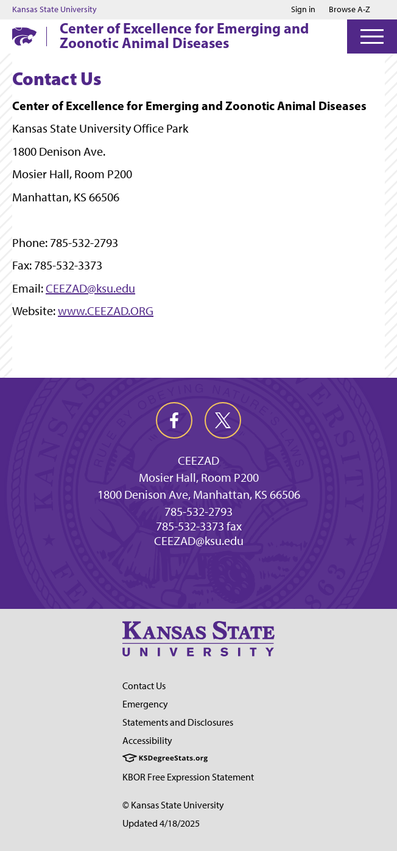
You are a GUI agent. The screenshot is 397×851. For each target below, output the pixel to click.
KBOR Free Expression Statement (188, 777)
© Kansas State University (173, 805)
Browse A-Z (349, 9)
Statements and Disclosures (177, 722)
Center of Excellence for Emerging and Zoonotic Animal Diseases (184, 35)
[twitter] (223, 420)
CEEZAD (198, 460)
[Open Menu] (372, 36)
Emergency (145, 704)
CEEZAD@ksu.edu (90, 288)
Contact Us (144, 686)
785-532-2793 (198, 511)
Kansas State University (54, 10)
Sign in (303, 10)
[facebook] (174, 420)
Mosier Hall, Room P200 (199, 477)
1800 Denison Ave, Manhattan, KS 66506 (198, 494)
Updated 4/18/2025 (161, 823)
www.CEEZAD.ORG (105, 311)
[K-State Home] (24, 36)
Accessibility (147, 740)
